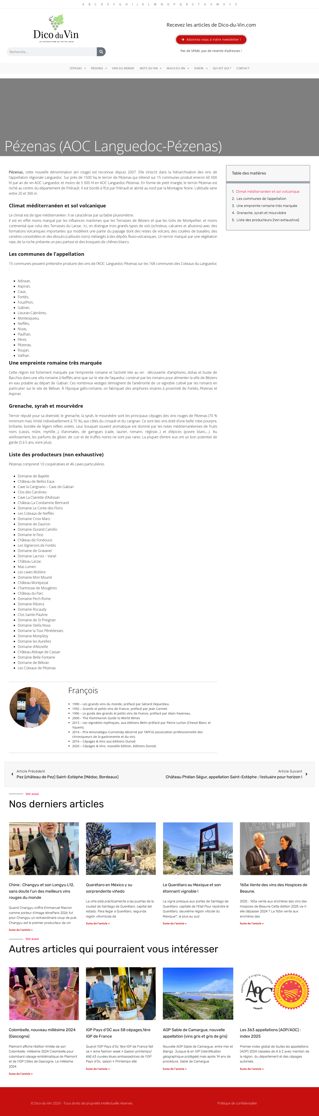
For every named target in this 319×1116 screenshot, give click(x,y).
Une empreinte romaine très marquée (267, 206)
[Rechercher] (101, 51)
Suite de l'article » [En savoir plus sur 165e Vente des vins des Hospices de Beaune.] (252, 923)
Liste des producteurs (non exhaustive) (268, 220)
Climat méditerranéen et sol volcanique (268, 191)
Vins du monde (123, 68)
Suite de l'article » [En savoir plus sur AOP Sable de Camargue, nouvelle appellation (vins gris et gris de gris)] (175, 1069)
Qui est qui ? (222, 68)
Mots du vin (151, 68)
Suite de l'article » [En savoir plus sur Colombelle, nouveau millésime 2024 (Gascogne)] (21, 1074)
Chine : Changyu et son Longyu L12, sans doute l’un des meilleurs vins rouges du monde (41, 891)
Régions (99, 68)
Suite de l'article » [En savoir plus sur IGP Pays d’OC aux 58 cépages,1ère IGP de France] (98, 1069)
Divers (201, 68)
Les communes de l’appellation (261, 199)
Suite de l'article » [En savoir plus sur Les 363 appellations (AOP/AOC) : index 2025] (252, 1069)
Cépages (78, 68)
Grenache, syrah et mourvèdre (261, 213)
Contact (242, 68)
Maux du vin (178, 68)
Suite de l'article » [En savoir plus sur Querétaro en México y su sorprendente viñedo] (98, 923)
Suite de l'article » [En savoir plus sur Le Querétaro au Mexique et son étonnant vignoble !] (175, 923)
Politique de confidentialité (237, 1103)
